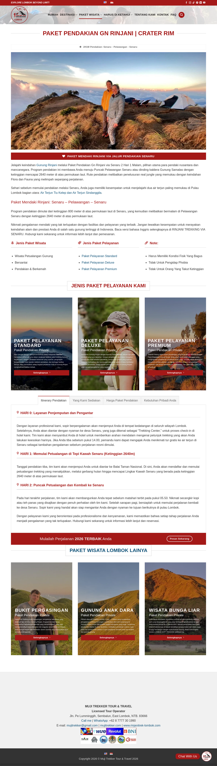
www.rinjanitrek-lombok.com (141, 725)
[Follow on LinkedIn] (201, 2)
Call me (86, 720)
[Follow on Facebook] (186, 2)
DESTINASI (68, 15)
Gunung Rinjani (46, 165)
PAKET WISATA (90, 15)
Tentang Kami (145, 14)
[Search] (181, 15)
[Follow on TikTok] (193, 2)
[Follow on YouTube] (204, 2)
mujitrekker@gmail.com (82, 725)
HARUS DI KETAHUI (118, 15)
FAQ (173, 14)
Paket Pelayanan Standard (99, 256)
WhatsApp (101, 720)
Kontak (163, 14)
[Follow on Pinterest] (197, 2)
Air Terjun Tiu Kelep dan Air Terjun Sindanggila (70, 192)
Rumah (53, 14)
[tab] (53, 400)
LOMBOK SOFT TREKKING (164, 632)
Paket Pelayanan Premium (99, 269)
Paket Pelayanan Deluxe (98, 262)
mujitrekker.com (110, 725)
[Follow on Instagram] (190, 2)
